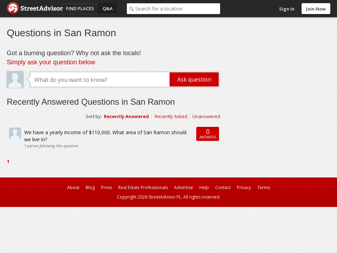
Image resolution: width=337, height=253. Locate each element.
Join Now (316, 9)
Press (106, 187)
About (73, 187)
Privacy (244, 187)
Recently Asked (171, 116)
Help (204, 187)
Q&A (108, 8)
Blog (90, 187)
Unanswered (206, 116)
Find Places (80, 8)
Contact (223, 187)
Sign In (287, 9)
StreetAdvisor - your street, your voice (35, 8)
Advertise (183, 187)
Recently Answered (126, 116)
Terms (263, 187)
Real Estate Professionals (143, 187)
